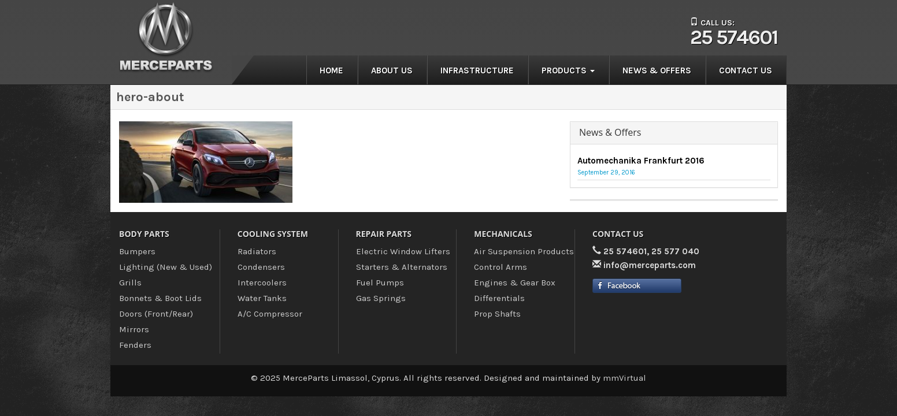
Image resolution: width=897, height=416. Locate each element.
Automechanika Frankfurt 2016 (641, 160)
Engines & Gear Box (514, 282)
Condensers (261, 267)
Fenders (135, 345)
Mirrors (134, 329)
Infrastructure (477, 70)
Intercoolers (262, 282)
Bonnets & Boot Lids (160, 298)
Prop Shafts (497, 314)
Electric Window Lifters (403, 251)
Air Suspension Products (524, 251)
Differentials (499, 298)
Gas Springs (381, 298)
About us (392, 70)
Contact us (745, 70)
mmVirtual (624, 378)
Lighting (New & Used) (165, 267)
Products (568, 70)
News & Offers (656, 70)
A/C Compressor (270, 314)
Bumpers (137, 251)
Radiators (257, 251)
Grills (130, 282)
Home (331, 70)
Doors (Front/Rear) (156, 314)
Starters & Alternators (401, 267)
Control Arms (500, 267)
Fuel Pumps (380, 282)
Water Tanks (262, 298)
